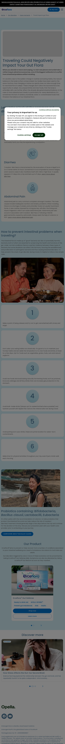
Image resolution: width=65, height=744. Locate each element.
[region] (32, 123)
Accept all (39, 135)
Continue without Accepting (49, 110)
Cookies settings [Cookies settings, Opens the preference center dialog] (24, 135)
